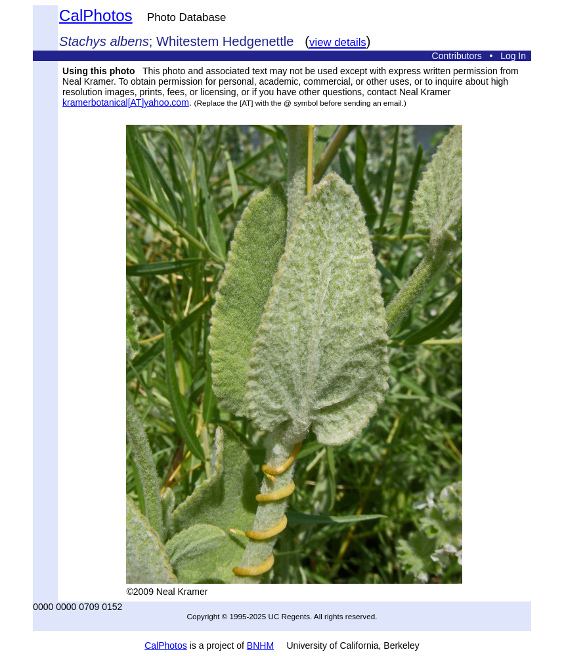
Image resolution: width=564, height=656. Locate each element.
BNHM (260, 645)
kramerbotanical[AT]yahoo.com (125, 102)
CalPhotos (96, 15)
